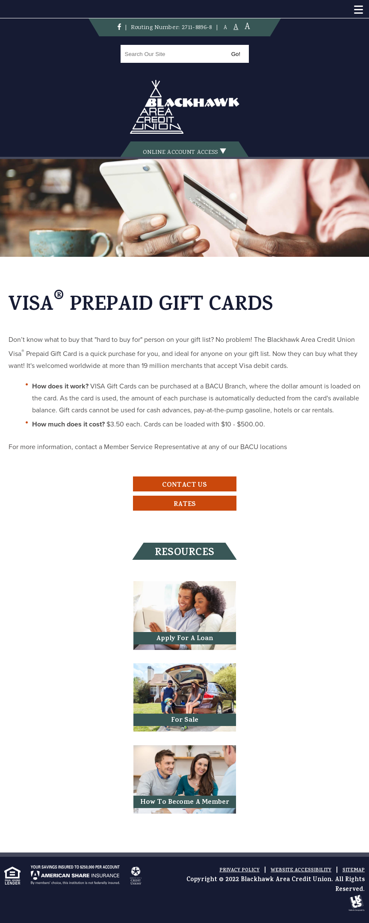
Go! (235, 54)
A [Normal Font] (235, 27)
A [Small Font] (225, 28)
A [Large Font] (247, 27)
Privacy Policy (239, 870)
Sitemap (353, 870)
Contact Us (184, 485)
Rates (185, 504)
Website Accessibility (301, 870)
